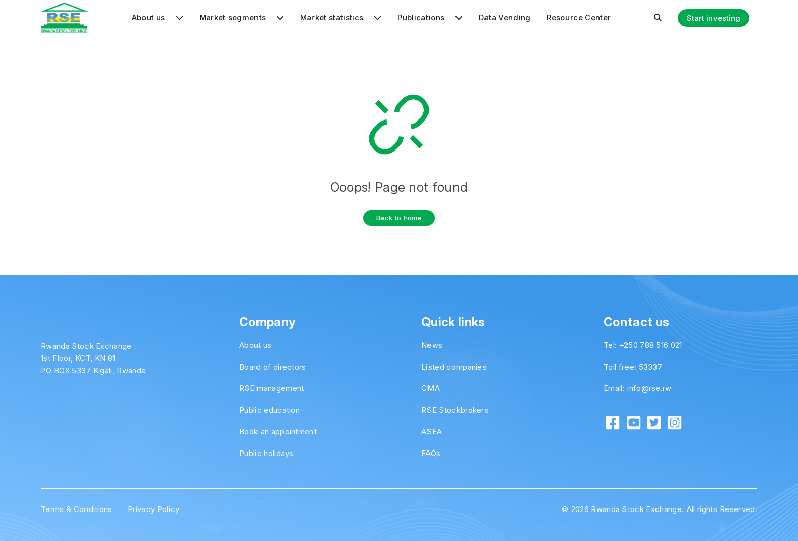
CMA (430, 388)
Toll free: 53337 (633, 367)
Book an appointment (278, 431)
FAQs (430, 453)
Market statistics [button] (341, 17)
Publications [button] (429, 17)
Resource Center (579, 17)
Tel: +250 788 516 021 (643, 345)
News (431, 345)
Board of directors (272, 367)
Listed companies (454, 367)
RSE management (271, 388)
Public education (269, 410)
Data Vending (505, 17)
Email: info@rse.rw (638, 388)
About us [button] (157, 17)
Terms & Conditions (76, 509)
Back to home (399, 218)
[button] (658, 18)
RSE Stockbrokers (455, 410)
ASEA (431, 431)
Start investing (713, 18)
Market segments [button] (242, 17)
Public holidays (266, 453)
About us (255, 345)
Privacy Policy (153, 509)
